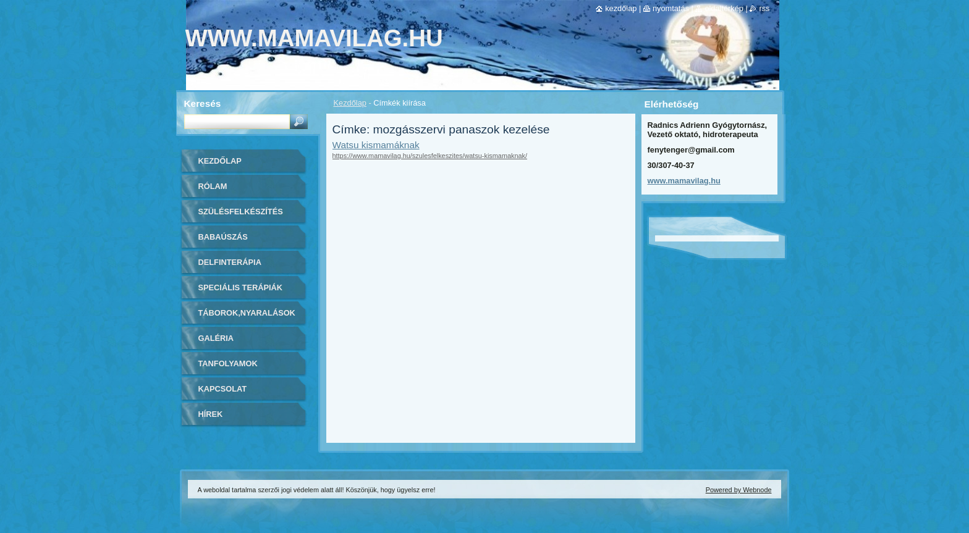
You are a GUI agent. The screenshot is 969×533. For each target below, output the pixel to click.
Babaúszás (223, 236)
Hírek (210, 414)
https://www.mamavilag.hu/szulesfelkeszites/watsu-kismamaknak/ (430, 155)
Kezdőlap (350, 102)
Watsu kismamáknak (376, 145)
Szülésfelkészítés (240, 211)
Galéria (216, 338)
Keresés (202, 103)
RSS (764, 8)
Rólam (212, 186)
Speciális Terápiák (240, 287)
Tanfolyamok (228, 363)
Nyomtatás (671, 8)
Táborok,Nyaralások (246, 312)
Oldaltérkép (724, 8)
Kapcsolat (222, 388)
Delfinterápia (229, 262)
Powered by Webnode (739, 489)
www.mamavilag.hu (684, 180)
